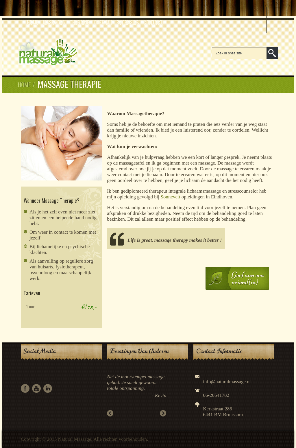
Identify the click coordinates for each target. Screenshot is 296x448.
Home (32, 22)
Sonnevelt (170, 197)
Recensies (127, 22)
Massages (54, 22)
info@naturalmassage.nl (227, 381)
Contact (152, 22)
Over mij (103, 22)
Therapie (79, 22)
